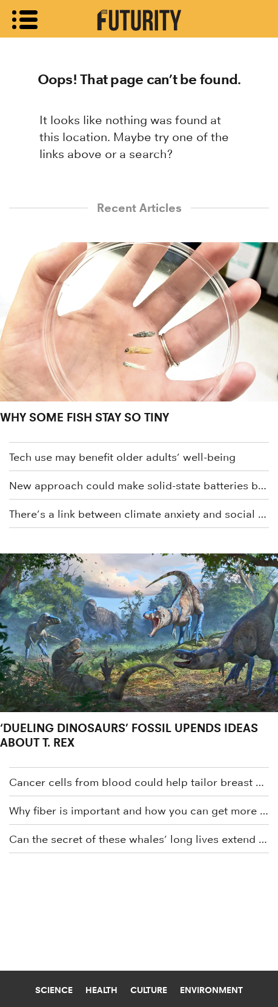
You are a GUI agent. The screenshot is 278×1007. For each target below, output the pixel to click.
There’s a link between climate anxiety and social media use (139, 514)
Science (54, 990)
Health (101, 990)
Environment (211, 990)
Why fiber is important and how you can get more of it (139, 811)
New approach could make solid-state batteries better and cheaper (139, 486)
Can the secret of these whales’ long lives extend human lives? (139, 839)
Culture (148, 990)
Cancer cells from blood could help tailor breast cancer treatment (139, 782)
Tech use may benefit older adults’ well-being (122, 457)
